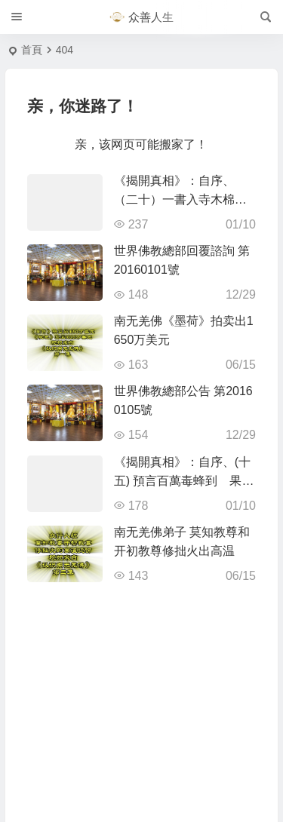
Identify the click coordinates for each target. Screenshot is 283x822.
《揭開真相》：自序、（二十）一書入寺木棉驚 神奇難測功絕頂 (186, 199)
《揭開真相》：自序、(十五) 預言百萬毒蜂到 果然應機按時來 (184, 480)
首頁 (31, 50)
